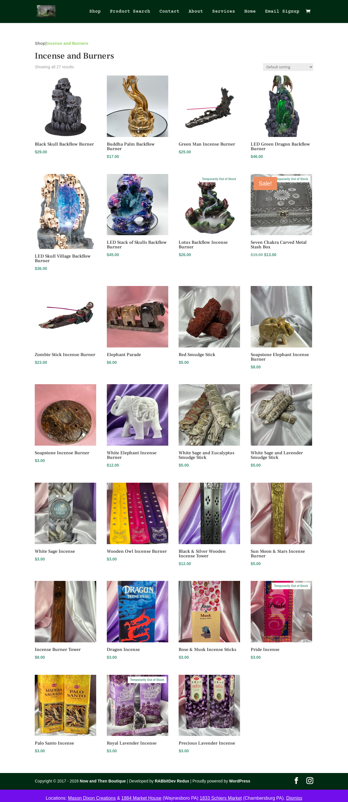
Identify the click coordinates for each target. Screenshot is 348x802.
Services (223, 11)
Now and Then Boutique (103, 781)
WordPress (239, 781)
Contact (169, 11)
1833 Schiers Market (221, 798)
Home (250, 11)
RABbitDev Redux (172, 781)
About (196, 11)
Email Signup (282, 11)
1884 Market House (141, 798)
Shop (95, 11)
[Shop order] (288, 67)
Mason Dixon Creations (92, 798)
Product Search (130, 11)
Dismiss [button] (294, 798)
